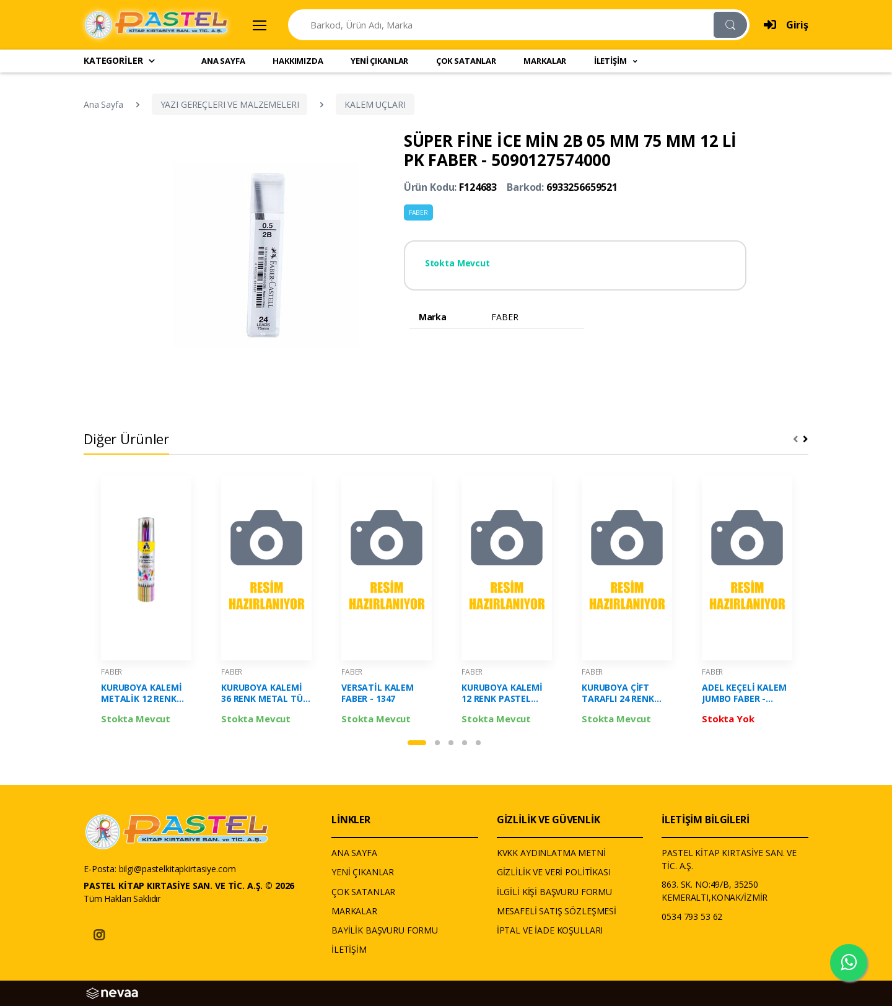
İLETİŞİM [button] (611, 60)
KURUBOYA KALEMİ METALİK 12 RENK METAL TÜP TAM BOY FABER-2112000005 (141, 693)
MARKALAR (544, 60)
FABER (418, 212)
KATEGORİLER (120, 60)
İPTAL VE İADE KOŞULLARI (550, 930)
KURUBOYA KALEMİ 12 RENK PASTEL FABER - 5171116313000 (502, 693)
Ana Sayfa (103, 104)
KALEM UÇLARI (374, 104)
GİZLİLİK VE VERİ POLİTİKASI (554, 872)
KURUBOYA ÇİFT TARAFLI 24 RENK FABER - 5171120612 (623, 693)
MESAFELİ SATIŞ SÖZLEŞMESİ (556, 911)
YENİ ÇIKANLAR (379, 60)
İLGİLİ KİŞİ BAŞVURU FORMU (554, 892)
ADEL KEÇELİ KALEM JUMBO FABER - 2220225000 (744, 693)
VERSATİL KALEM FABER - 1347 (377, 693)
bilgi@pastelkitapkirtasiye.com (177, 869)
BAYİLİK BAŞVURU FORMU (384, 930)
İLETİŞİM (349, 949)
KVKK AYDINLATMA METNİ (551, 853)
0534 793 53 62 (692, 916)
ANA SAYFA (223, 60)
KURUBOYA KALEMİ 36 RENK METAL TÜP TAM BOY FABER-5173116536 (264, 693)
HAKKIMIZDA (298, 60)
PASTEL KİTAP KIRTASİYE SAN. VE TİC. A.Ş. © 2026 (189, 885)
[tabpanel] (146, 603)
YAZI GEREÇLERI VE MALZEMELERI (229, 104)
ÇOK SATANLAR (466, 60)
